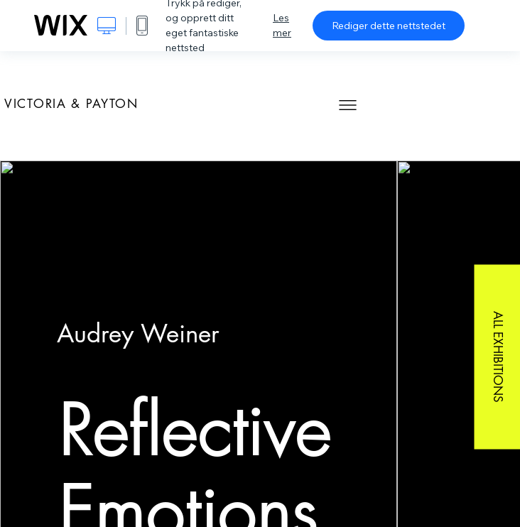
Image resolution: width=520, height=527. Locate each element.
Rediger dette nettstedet (388, 25)
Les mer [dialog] (282, 25)
